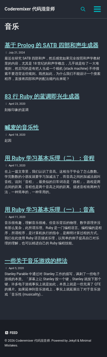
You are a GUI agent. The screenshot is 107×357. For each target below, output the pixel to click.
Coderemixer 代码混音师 (30, 9)
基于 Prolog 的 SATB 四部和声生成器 (51, 45)
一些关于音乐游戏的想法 (36, 260)
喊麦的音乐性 (22, 127)
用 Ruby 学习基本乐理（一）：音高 (49, 209)
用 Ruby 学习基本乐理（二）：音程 (49, 158)
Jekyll (72, 340)
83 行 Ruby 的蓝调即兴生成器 (42, 96)
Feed (11, 333)
